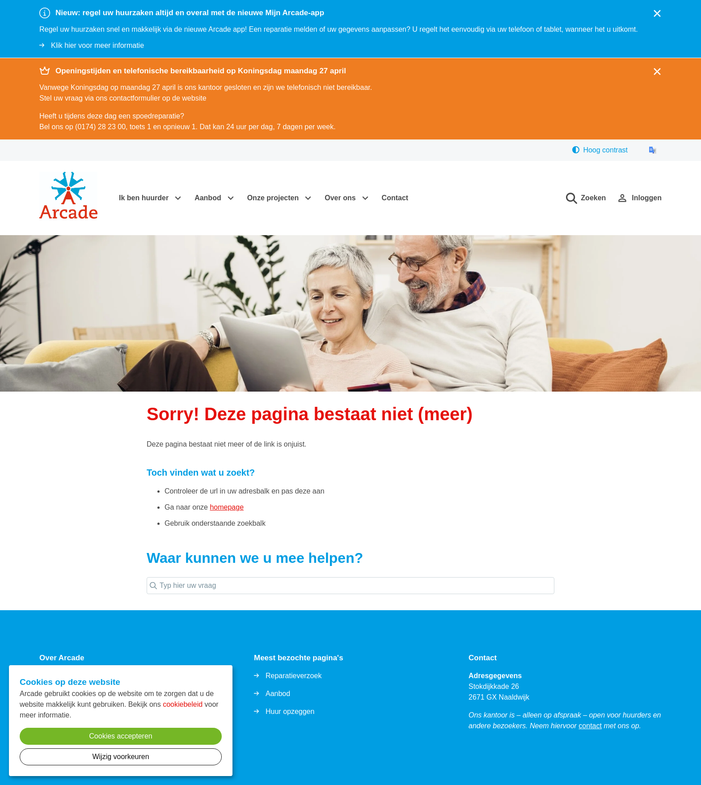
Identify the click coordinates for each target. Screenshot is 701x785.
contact (590, 726)
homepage (227, 507)
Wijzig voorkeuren (120, 756)
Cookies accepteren (120, 736)
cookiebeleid (183, 704)
